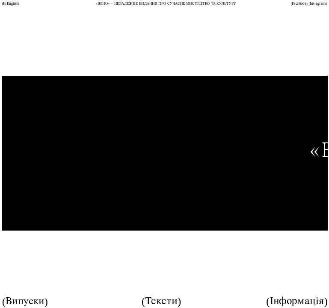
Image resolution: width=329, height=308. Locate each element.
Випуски (25, 301)
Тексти (161, 301)
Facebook (299, 4)
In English (10, 4)
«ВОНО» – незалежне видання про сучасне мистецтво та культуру (165, 4)
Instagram (318, 4)
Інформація (297, 301)
